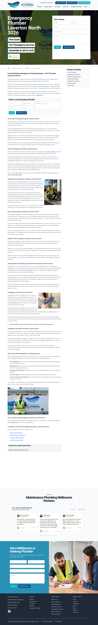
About (74, 606)
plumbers (46, 86)
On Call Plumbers (71, 83)
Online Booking (84, 3)
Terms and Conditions (47, 621)
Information (76, 603)
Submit (57, 47)
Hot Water (57, 6)
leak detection (29, 270)
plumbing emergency (50, 151)
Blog (74, 608)
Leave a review (81, 509)
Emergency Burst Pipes (73, 81)
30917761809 (13, 605)
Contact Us (76, 612)
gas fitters (16, 303)
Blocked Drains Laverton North (18, 435)
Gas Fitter (65, 6)
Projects (75, 601)
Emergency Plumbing (76, 6)
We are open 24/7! (48, 2)
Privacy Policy (58, 621)
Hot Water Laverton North (17, 437)
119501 (15, 608)
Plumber (39, 6)
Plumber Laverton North (16, 433)
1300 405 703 (60, 3)
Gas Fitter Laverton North (16, 440)
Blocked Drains (48, 6)
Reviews (75, 610)
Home (74, 599)
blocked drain (23, 182)
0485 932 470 (72, 3)
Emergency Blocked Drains (74, 76)
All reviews (73, 509)
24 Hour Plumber (71, 72)
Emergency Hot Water (73, 79)
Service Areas (70, 85)
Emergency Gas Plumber (73, 74)
